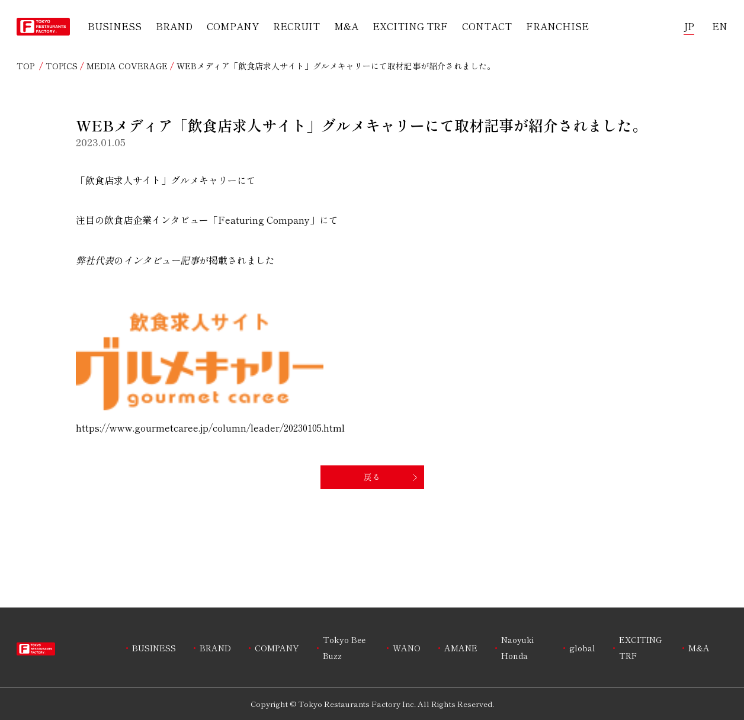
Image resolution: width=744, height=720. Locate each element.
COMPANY (233, 26)
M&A (346, 26)
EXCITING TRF (410, 26)
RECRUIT (296, 26)
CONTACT (487, 26)
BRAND (174, 26)
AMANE (460, 648)
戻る (372, 477)
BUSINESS (115, 26)
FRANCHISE (557, 26)
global (582, 648)
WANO (407, 648)
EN (719, 26)
